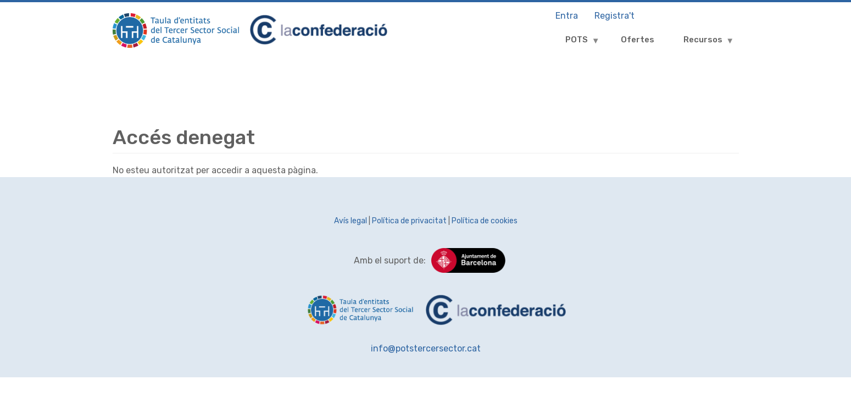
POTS (573, 43)
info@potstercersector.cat (426, 348)
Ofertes (637, 40)
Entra (566, 15)
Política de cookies (485, 221)
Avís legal (350, 221)
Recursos (700, 43)
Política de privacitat (409, 221)
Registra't (614, 15)
